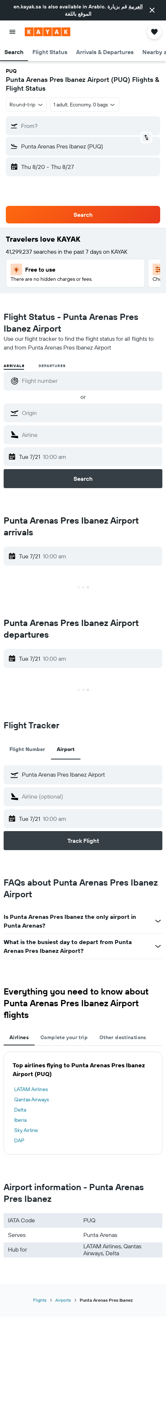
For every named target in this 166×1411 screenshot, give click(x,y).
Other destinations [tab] (122, 1037)
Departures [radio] (52, 365)
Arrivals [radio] (14, 365)
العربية (136, 6)
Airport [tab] (66, 749)
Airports (63, 1300)
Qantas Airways (31, 1099)
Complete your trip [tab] (64, 1037)
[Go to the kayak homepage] (47, 31)
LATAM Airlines (31, 1089)
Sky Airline (26, 1130)
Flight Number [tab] (27, 749)
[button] (152, 10)
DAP (19, 1140)
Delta (20, 1109)
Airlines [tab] (19, 1037)
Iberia (20, 1120)
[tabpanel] (83, 1103)
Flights (40, 1300)
